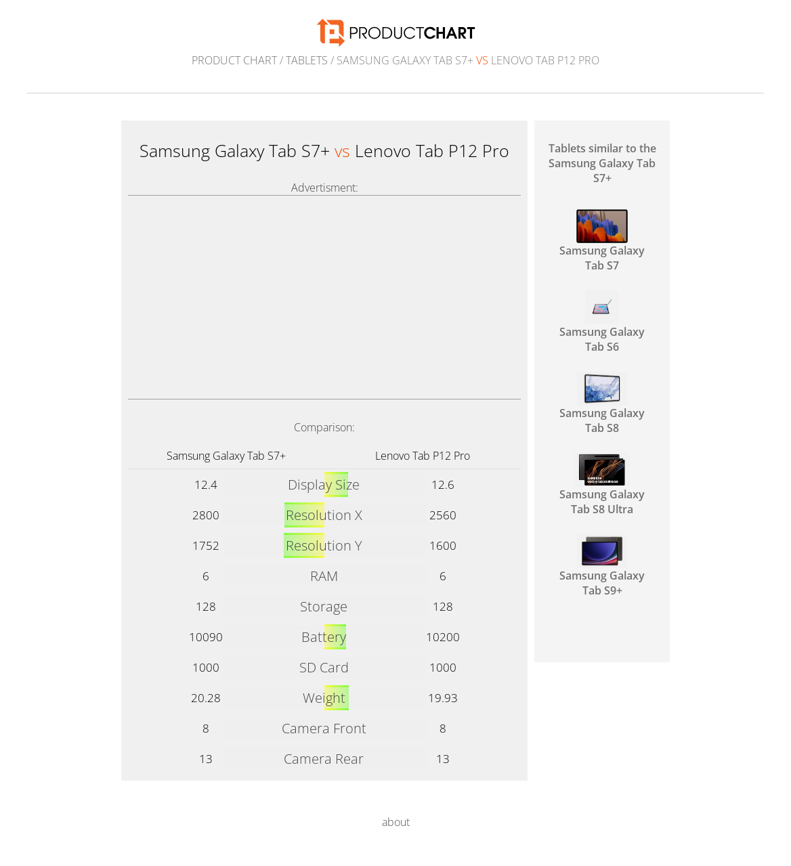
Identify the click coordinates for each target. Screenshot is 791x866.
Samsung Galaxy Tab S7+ (226, 455)
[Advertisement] (324, 297)
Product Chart (234, 60)
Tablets (307, 60)
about (396, 822)
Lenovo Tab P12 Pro (422, 455)
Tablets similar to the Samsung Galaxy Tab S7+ (602, 163)
